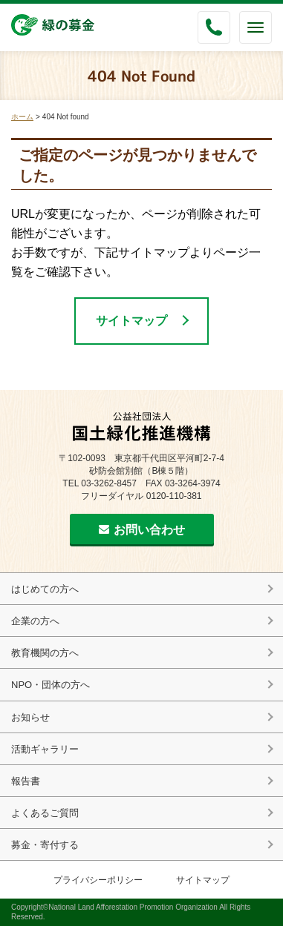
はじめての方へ (45, 589)
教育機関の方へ (45, 652)
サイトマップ (131, 320)
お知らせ (30, 717)
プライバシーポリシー (98, 880)
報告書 (25, 781)
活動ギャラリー (45, 749)
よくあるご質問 (45, 812)
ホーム (22, 117)
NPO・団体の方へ (50, 684)
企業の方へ (35, 620)
